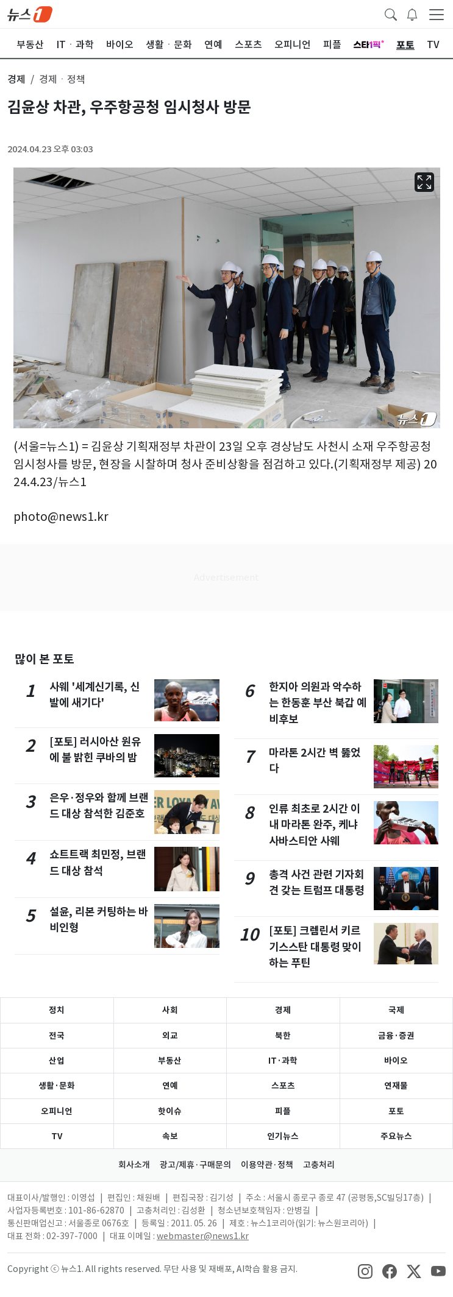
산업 (57, 1060)
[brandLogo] (29, 13)
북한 (283, 1035)
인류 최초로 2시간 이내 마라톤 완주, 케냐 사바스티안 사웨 (314, 825)
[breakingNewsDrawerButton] (412, 13)
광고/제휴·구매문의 (195, 1164)
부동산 (170, 1060)
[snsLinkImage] (365, 1270)
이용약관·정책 (267, 1164)
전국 (57, 1035)
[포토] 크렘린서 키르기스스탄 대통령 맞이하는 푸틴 (315, 947)
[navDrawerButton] (436, 14)
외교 (170, 1035)
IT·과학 (283, 1060)
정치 (57, 1010)
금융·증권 (396, 1035)
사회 (170, 1010)
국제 (396, 1010)
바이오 (396, 1060)
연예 (170, 1085)
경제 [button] (16, 79)
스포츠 (283, 1085)
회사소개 (134, 1164)
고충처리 (319, 1164)
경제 (283, 1010)
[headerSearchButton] (391, 13)
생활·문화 (56, 1085)
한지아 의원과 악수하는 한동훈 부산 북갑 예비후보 (317, 703)
